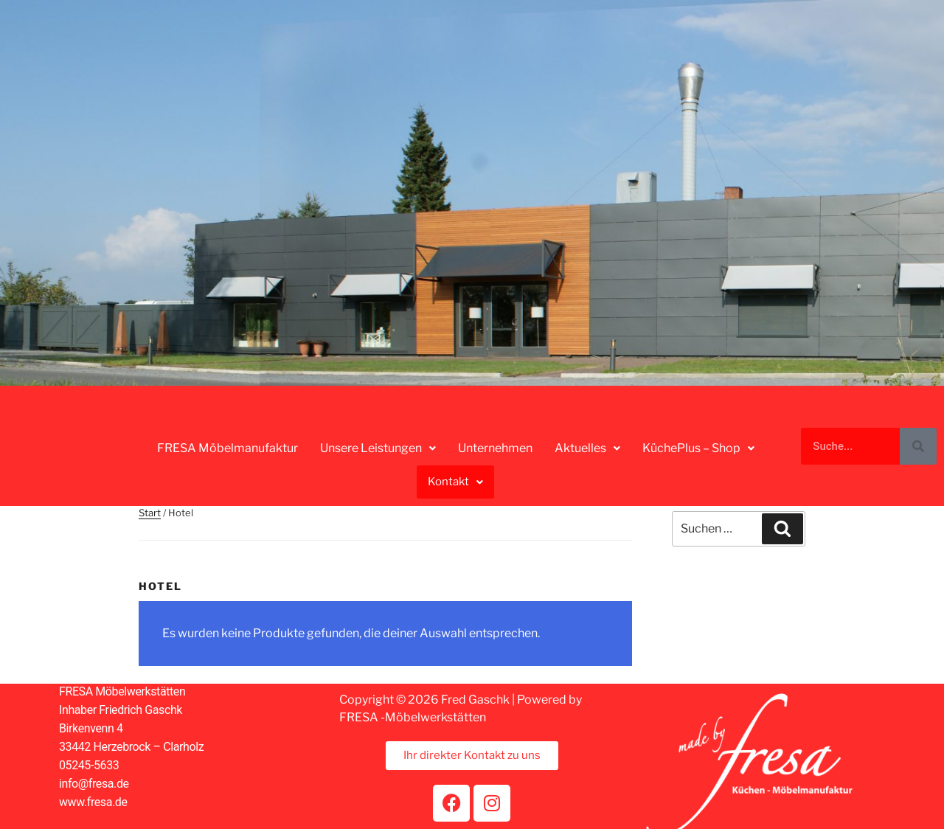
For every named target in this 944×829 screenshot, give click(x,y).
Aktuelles (587, 448)
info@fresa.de (94, 784)
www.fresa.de (93, 802)
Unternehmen (495, 448)
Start (150, 512)
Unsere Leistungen (378, 448)
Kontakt (455, 481)
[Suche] (918, 446)
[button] (378, 448)
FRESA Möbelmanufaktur (227, 448)
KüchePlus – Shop (698, 448)
